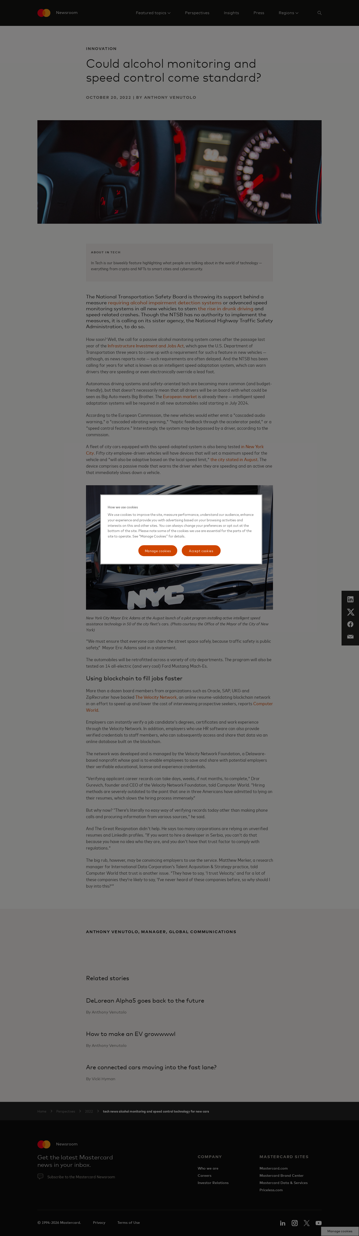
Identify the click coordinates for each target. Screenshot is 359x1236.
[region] (181, 529)
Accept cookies (201, 550)
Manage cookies (158, 550)
